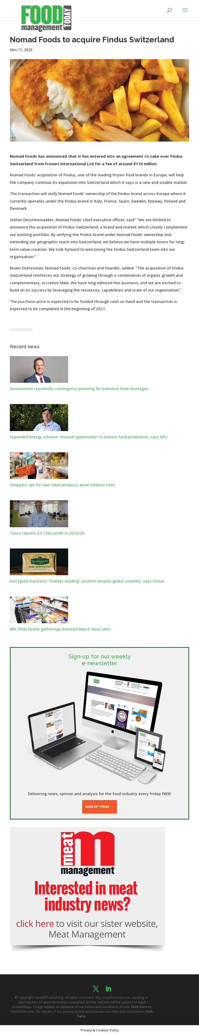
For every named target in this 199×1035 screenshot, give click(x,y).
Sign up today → (99, 807)
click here (139, 1006)
